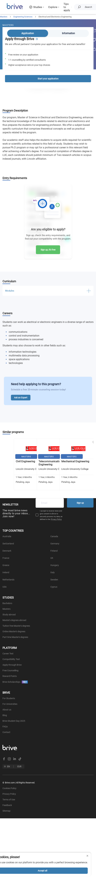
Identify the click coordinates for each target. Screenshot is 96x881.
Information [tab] (68, 33)
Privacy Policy (56, 519)
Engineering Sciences (22, 17)
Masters (3, 17)
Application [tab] (27, 33)
